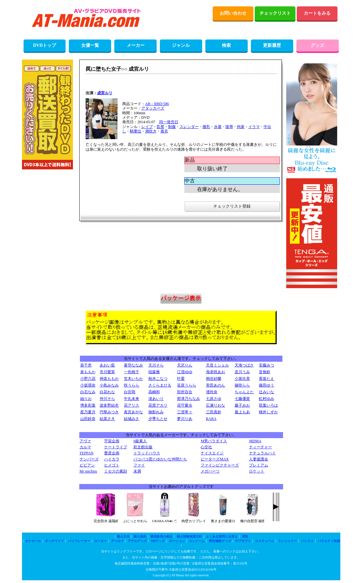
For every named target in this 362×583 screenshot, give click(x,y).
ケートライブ (115, 447)
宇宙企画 (111, 441)
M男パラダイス (214, 441)
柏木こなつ (157, 378)
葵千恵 (86, 365)
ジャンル (181, 45)
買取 (245, 536)
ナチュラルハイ (262, 453)
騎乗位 (135, 131)
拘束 (241, 126)
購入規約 (140, 536)
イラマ (254, 126)
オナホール (33, 541)
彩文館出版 (143, 447)
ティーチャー (260, 447)
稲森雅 (154, 372)
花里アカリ (157, 405)
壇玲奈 (211, 392)
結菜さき (107, 418)
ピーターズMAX (215, 459)
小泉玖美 (242, 378)
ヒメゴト (111, 465)
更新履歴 (272, 45)
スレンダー (189, 126)
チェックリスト (275, 13)
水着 (218, 126)
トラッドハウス (146, 453)
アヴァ (85, 441)
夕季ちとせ (157, 418)
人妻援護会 (258, 459)
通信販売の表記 (161, 536)
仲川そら (107, 398)
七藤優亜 (242, 398)
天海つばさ (244, 365)
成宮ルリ (104, 93)
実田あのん (215, 385)
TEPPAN (87, 453)
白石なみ (88, 392)
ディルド (117, 541)
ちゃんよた (244, 392)
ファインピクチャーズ (220, 465)
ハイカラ (111, 459)
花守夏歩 (184, 405)
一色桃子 (131, 372)
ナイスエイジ (212, 453)
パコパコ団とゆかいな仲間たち (160, 459)
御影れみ (156, 412)
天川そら (156, 365)
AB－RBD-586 (157, 104)
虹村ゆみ (266, 398)
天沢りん (184, 365)
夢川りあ (184, 418)
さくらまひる (159, 385)
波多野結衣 (109, 405)
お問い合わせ (233, 13)
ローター (100, 541)
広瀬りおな (215, 405)
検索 (226, 45)
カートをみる (317, 13)
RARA (211, 418)
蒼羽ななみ (133, 365)
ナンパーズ (89, 459)
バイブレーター (79, 541)
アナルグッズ (137, 541)
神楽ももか (109, 378)
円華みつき (109, 412)
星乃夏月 (88, 412)
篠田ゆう (266, 385)
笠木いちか (133, 378)
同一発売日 (168, 122)
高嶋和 (154, 392)
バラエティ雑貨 (329, 541)
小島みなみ (109, 385)
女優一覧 (90, 45)
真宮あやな (133, 412)
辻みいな (266, 392)
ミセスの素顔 (115, 471)
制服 (172, 126)
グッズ (317, 45)
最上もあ (242, 412)
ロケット (256, 471)
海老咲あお (215, 372)
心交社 (206, 447)
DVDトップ (44, 45)
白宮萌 (129, 392)
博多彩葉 (88, 405)
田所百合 (184, 392)
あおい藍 (107, 365)
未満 (137, 471)
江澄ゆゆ (184, 372)
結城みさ (131, 418)
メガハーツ (210, 471)
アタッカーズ (152, 108)
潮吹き (151, 131)
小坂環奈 (88, 385)
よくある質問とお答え (222, 536)
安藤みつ (266, 365)
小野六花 (88, 378)
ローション (177, 541)
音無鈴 (264, 372)
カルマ (85, 447)
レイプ (147, 126)
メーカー (136, 45)
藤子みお (242, 405)
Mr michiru (88, 471)
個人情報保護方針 (189, 536)
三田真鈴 (213, 412)
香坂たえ (266, 378)
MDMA (255, 441)
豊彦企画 (111, 453)
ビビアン (87, 465)
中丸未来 (131, 398)
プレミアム (258, 465)
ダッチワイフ (54, 541)
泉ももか (88, 372)
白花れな (107, 392)
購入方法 (123, 536)
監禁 (160, 126)
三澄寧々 (184, 412)
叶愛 (181, 378)
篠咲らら (242, 385)
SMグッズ (158, 541)
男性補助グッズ (220, 541)
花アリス (131, 405)
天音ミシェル (217, 365)
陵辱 (229, 126)
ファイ (139, 465)
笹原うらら (186, 385)
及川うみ (242, 372)
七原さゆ (213, 398)
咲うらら (131, 385)
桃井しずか (268, 412)
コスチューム (264, 541)
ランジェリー (287, 541)
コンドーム (197, 541)
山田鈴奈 (88, 418)
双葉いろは (268, 405)
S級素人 (140, 441)
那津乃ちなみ (188, 398)
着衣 (164, 131)
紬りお (86, 398)
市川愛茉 (107, 372)
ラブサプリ (243, 541)
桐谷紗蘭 (213, 378)
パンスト (307, 541)
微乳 (206, 126)
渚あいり (156, 398)
